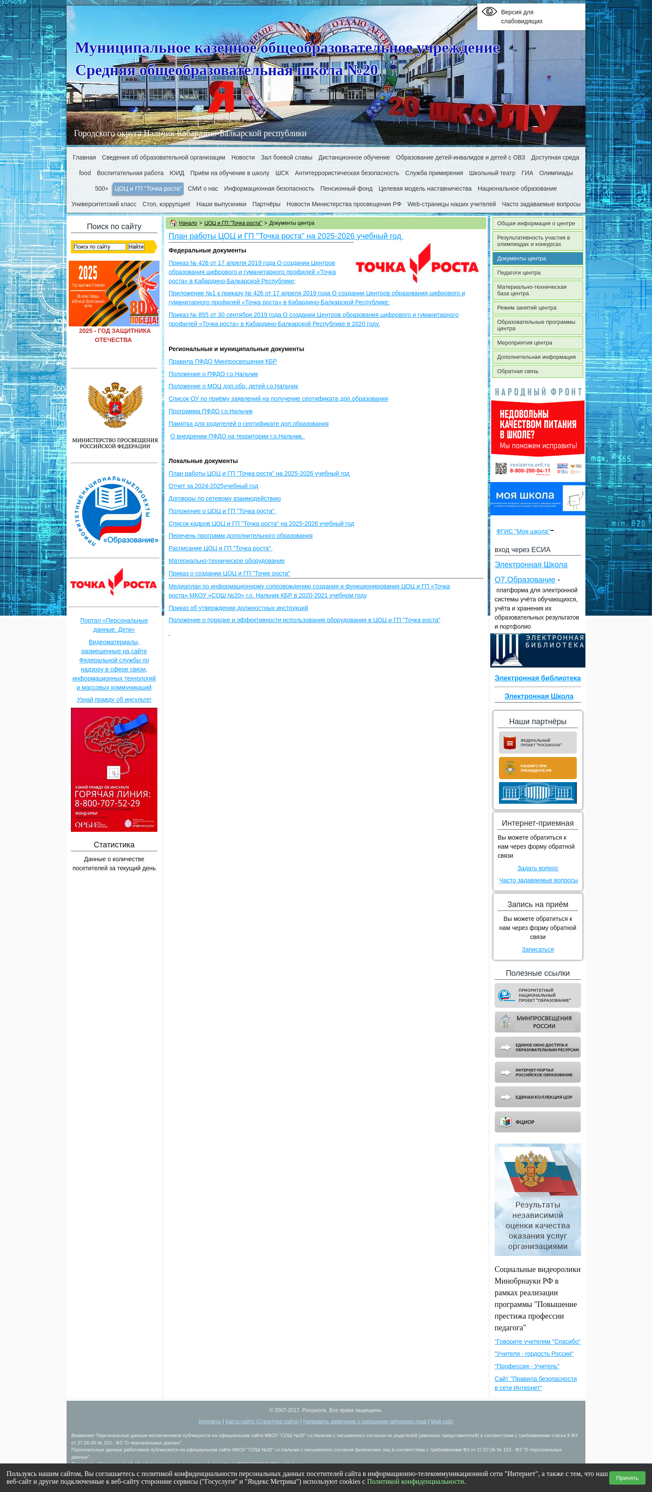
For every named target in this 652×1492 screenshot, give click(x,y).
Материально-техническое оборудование (227, 560)
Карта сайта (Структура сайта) (262, 1422)
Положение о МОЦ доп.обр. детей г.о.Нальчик (233, 386)
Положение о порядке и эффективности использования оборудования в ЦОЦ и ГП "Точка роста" (304, 620)
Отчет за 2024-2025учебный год (213, 485)
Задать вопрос (538, 868)
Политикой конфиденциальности (415, 1481)
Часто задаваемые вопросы (538, 880)
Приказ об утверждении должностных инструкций (238, 607)
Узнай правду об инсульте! (114, 699)
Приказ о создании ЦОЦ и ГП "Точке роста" (229, 573)
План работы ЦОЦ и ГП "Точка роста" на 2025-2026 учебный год (286, 236)
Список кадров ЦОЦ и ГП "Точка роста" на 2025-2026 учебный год (261, 523)
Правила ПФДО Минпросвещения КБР (223, 361)
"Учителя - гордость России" (534, 1353)
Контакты (210, 1422)
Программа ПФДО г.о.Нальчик (210, 411)
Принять (627, 1478)
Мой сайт (442, 1422)
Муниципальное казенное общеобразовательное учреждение (287, 47)
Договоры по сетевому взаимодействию (225, 498)
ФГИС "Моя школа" (523, 531)
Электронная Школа (531, 564)
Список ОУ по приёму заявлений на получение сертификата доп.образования (278, 398)
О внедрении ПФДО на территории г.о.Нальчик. (237, 436)
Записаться (538, 949)
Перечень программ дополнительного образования (241, 535)
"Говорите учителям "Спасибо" (538, 1341)
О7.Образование (525, 579)
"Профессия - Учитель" (527, 1366)
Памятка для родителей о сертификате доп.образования (249, 423)
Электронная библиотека (538, 678)
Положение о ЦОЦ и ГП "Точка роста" (222, 511)
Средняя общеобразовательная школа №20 (226, 70)
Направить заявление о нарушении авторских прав (365, 1422)
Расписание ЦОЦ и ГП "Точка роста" (220, 548)
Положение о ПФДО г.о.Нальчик (213, 374)
